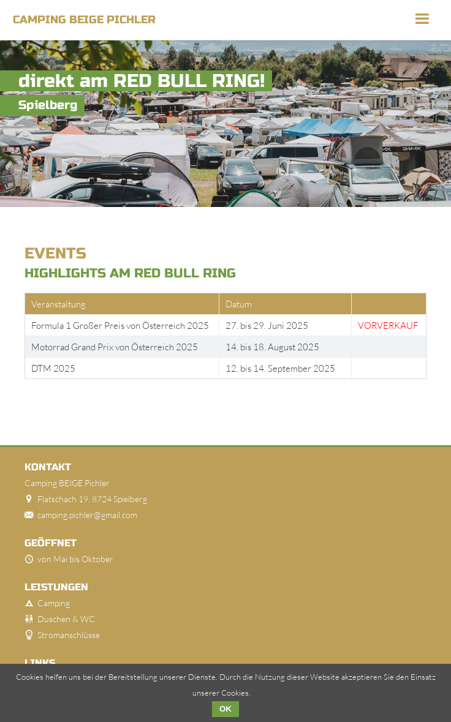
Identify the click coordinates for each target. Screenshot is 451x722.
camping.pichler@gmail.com (87, 515)
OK (225, 708)
